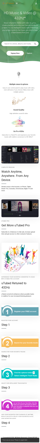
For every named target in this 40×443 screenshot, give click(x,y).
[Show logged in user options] (36, 3)
